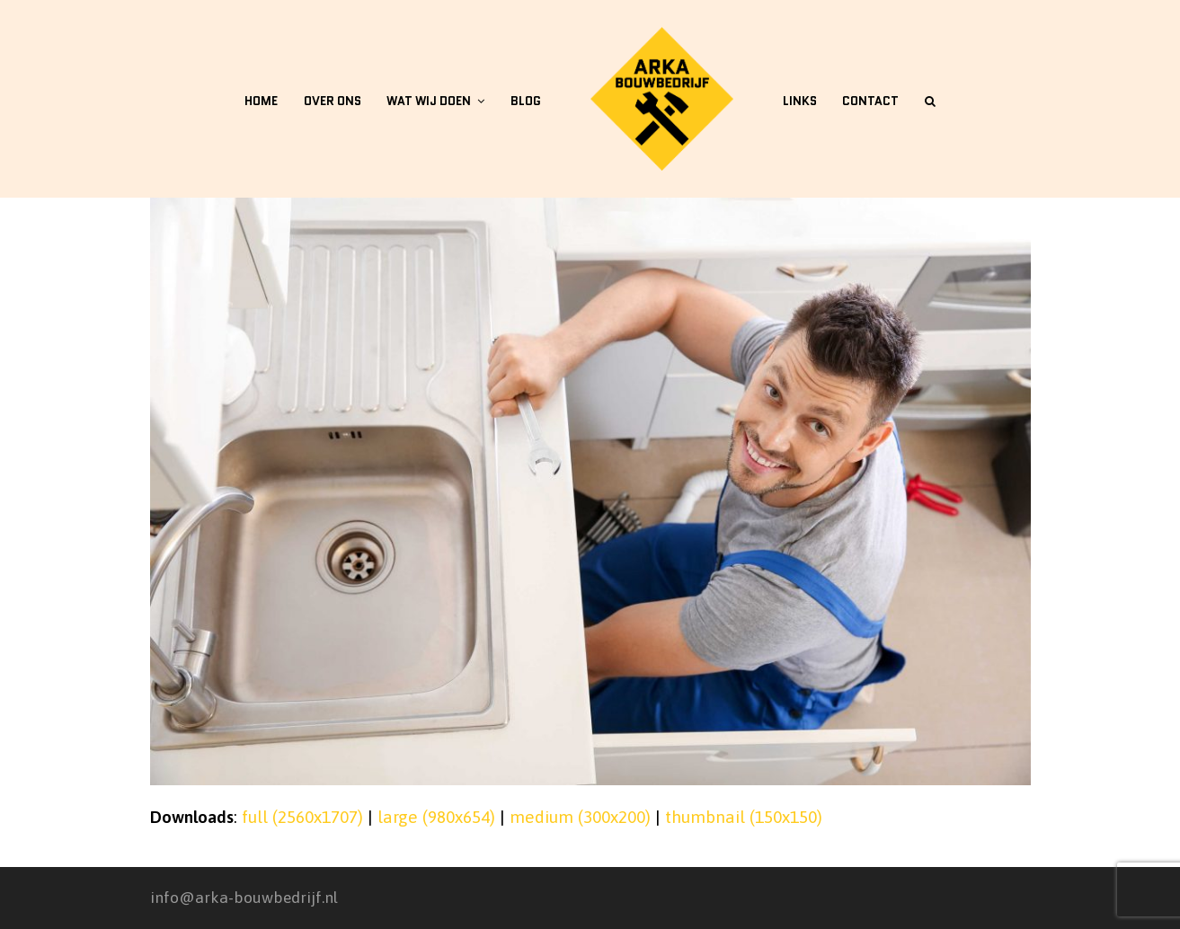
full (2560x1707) (302, 817)
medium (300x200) (580, 817)
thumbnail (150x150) (743, 817)
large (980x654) (436, 817)
